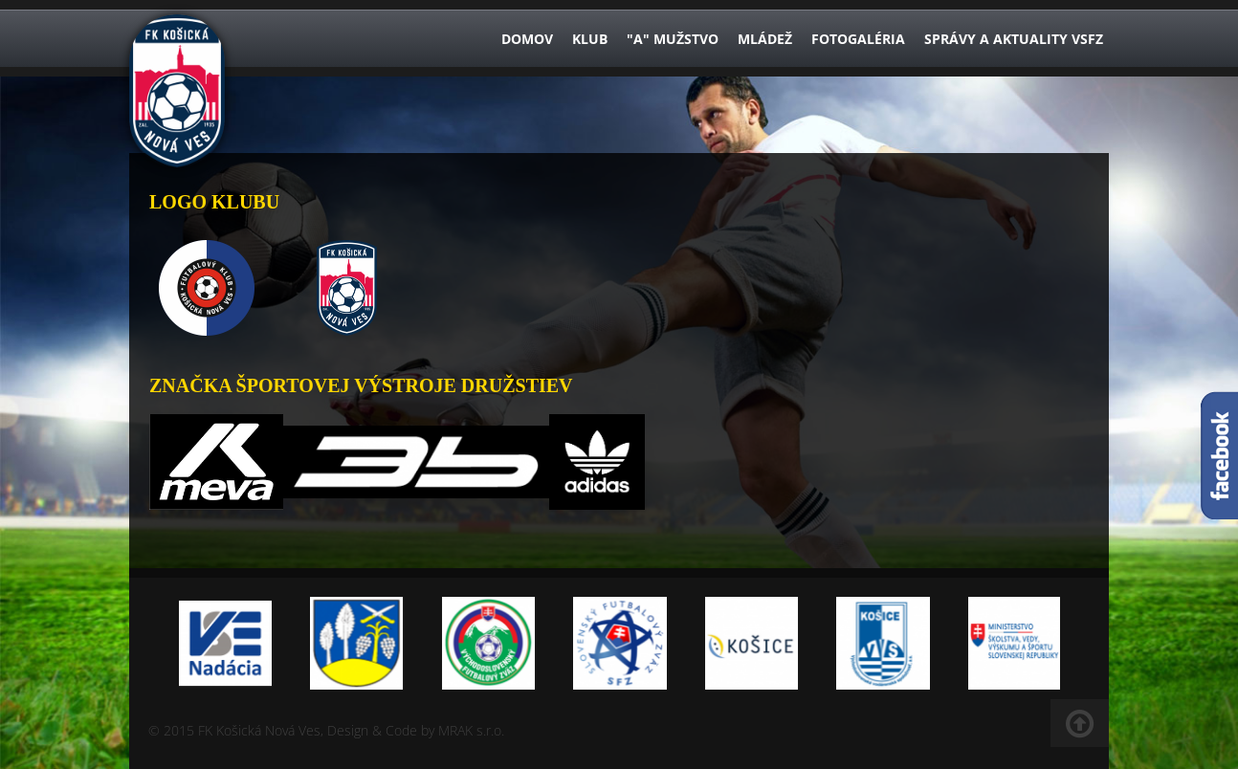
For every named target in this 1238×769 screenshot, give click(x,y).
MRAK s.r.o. (471, 730)
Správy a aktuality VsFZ (1013, 39)
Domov (527, 39)
